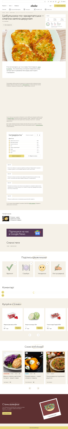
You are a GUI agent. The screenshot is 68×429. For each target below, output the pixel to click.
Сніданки (26, 373)
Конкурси (28, 9)
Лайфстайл (49, 9)
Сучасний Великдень (16, 9)
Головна (3, 12)
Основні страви (6, 373)
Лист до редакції (58, 273)
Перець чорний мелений (14, 147)
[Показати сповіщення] (59, 2)
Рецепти (4, 5)
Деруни (48, 373)
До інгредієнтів (7, 24)
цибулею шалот (39, 125)
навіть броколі (26, 84)
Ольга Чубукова (49, 382)
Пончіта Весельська (28, 382)
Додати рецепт (6, 413)
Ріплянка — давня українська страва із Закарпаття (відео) (15, 218)
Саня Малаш (6, 21)
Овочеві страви (12, 12)
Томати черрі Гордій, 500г (54, 324)
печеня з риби (11, 118)
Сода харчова (12, 150)
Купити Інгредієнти (16, 155)
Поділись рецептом (60, 5)
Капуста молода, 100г (31, 324)
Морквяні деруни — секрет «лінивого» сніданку (33, 377)
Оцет (11, 152)
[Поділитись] (3, 295)
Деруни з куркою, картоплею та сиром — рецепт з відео (12, 377)
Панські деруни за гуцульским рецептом (55, 377)
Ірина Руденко (6, 382)
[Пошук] (45, 2)
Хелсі (11, 5)
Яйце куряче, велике (14, 142)
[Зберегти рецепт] (20, 353)
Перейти (18, 327)
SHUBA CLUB (39, 9)
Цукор (11, 149)
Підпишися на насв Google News (19, 232)
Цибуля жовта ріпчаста (14, 140)
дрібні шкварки (32, 203)
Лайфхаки (16, 5)
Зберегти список (32, 156)
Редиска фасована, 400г (10, 324)
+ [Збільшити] (39, 135)
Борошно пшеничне (14, 144)
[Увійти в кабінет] (63, 2)
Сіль (11, 145)
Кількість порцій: (29, 135)
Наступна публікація (34, 427)
